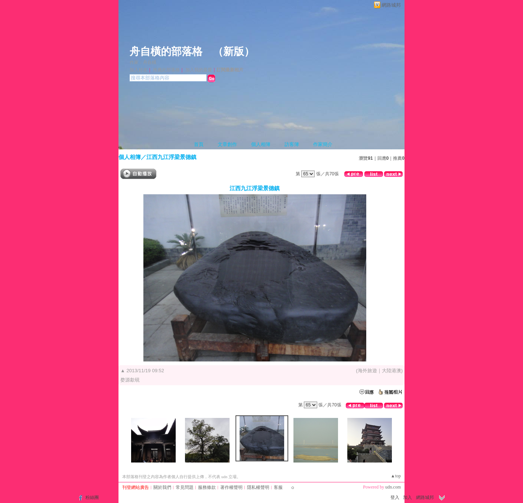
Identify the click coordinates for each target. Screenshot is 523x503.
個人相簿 (260, 144)
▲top (396, 475)
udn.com (393, 487)
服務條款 (207, 487)
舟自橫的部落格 (166, 51)
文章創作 (227, 144)
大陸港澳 (391, 370)
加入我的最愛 (198, 69)
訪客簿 (292, 144)
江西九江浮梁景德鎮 (171, 157)
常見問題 (185, 487)
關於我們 (162, 487)
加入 (407, 497)
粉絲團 (92, 497)
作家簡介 (322, 144)
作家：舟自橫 (143, 62)
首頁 (199, 144)
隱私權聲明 (258, 487)
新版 (233, 51)
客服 (278, 487)
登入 (394, 497)
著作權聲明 (231, 487)
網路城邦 (391, 5)
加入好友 (138, 69)
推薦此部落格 (166, 69)
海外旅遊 (367, 370)
